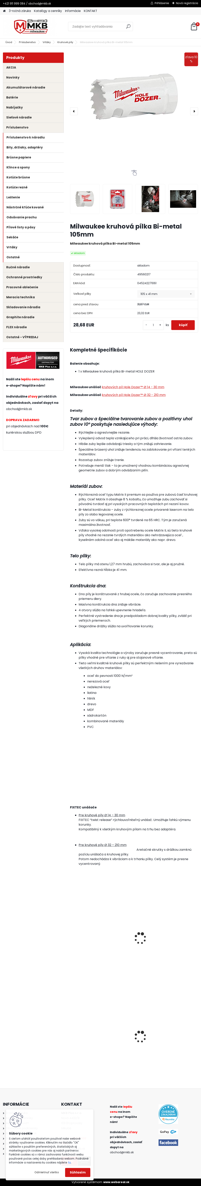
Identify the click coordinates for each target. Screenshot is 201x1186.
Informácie (73, 11)
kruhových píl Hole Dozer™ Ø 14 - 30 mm (133, 387)
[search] (128, 28)
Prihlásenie (162, 3)
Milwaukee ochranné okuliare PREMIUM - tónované (88, 1036)
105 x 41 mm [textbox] (149, 294)
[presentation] (74, 111)
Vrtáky (47, 42)
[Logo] (30, 26)
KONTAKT (90, 11)
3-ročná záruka (20, 11)
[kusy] (152, 325)
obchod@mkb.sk (19, 409)
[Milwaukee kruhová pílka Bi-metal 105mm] (134, 96)
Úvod (8, 42)
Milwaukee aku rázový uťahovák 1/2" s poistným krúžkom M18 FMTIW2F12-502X (177, 1036)
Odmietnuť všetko (46, 1172)
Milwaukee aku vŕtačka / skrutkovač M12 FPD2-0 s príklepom (133, 1036)
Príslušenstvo (27, 42)
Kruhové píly (65, 42)
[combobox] (166, 294)
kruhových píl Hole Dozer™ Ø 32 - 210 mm (134, 395)
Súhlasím (78, 1172)
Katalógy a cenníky (48, 11)
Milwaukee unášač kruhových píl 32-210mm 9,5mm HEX (131, 939)
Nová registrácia (187, 3)
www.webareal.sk (116, 1182)
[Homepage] (4, 11)
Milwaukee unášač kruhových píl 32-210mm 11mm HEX (87, 939)
